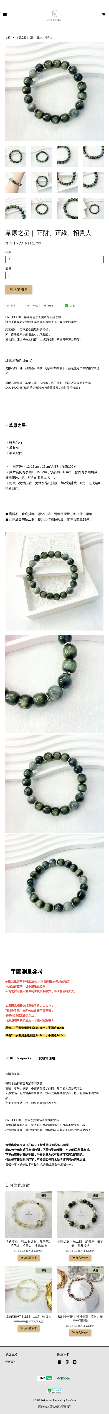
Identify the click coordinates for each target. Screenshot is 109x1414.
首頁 (7, 37)
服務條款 (43, 1406)
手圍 (8, 252)
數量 (8, 268)
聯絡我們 (10, 1361)
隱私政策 (55, 1406)
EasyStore (71, 1400)
